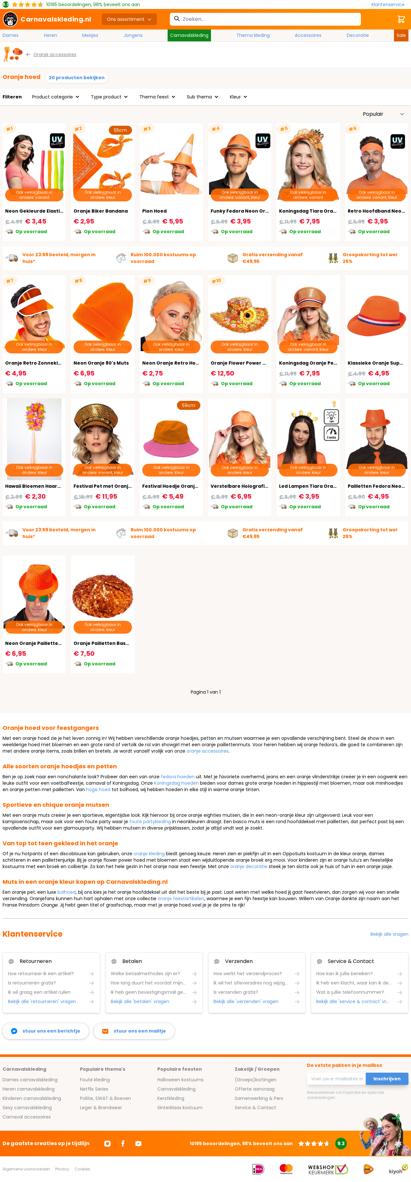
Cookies (82, 1169)
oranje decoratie (248, 866)
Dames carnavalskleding (30, 1079)
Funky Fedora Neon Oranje (243, 211)
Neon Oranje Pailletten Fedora (42, 643)
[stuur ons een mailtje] (134, 1031)
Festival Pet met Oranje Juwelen (113, 486)
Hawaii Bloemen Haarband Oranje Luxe (52, 486)
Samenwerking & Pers (259, 1098)
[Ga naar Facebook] (123, 1143)
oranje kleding (149, 853)
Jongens (133, 35)
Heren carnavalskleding (29, 1089)
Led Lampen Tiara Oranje (310, 486)
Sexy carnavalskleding (27, 1107)
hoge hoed (98, 789)
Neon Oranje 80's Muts (101, 363)
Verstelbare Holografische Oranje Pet (257, 486)
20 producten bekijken (77, 77)
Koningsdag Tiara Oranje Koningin (321, 211)
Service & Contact (255, 1107)
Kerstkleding (170, 1098)
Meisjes (90, 35)
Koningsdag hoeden (176, 783)
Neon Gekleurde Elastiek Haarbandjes (52, 211)
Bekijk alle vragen (389, 934)
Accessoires (308, 35)
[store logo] (47, 19)
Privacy (62, 1169)
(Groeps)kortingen (255, 1079)
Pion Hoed (154, 211)
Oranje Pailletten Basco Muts (109, 643)
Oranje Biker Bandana (101, 211)
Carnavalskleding (189, 35)
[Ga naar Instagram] (107, 1143)
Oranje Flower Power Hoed (243, 363)
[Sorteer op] (383, 114)
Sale (401, 35)
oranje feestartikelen (181, 898)
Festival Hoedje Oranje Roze (176, 486)
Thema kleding (253, 35)
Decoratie (358, 35)
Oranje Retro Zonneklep (34, 363)
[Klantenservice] (390, 4)
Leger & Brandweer (101, 1107)
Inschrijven (387, 1079)
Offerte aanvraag (255, 1089)
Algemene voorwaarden (26, 1169)
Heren (50, 35)
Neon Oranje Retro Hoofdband (179, 363)
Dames (11, 35)
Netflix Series (94, 1089)
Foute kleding (95, 1079)
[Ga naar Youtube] (138, 1143)
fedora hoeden (178, 776)
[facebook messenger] (46, 1031)
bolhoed (66, 892)
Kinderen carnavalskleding (32, 1098)
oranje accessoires (208, 751)
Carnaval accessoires (27, 1117)
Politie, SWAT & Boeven (105, 1098)
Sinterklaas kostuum (180, 1107)
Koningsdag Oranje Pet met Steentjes (325, 363)
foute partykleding (150, 821)
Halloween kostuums (180, 1079)
